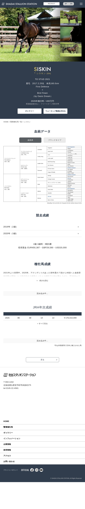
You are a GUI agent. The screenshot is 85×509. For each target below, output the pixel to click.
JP (66, 4)
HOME (5, 122)
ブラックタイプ (54, 140)
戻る (42, 360)
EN (71, 4)
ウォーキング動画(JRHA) (55, 111)
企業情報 (7, 444)
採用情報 (7, 450)
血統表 (30, 140)
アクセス (7, 456)
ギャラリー (29, 111)
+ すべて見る (42, 323)
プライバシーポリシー (10, 470)
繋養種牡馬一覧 (16, 122)
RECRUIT (51, 4)
